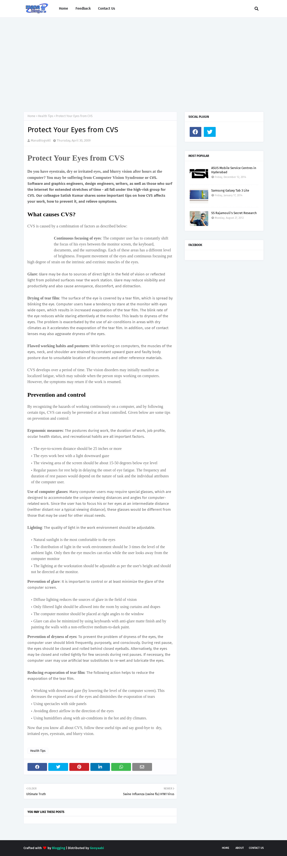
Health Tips (45, 116)
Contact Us (256, 848)
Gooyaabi (97, 848)
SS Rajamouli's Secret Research (234, 213)
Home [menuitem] (63, 8)
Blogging (58, 848)
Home (31, 116)
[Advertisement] (144, 59)
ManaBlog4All (41, 140)
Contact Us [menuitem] (106, 8)
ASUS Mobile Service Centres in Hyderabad (233, 170)
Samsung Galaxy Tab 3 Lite (230, 190)
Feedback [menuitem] (83, 8)
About (239, 848)
